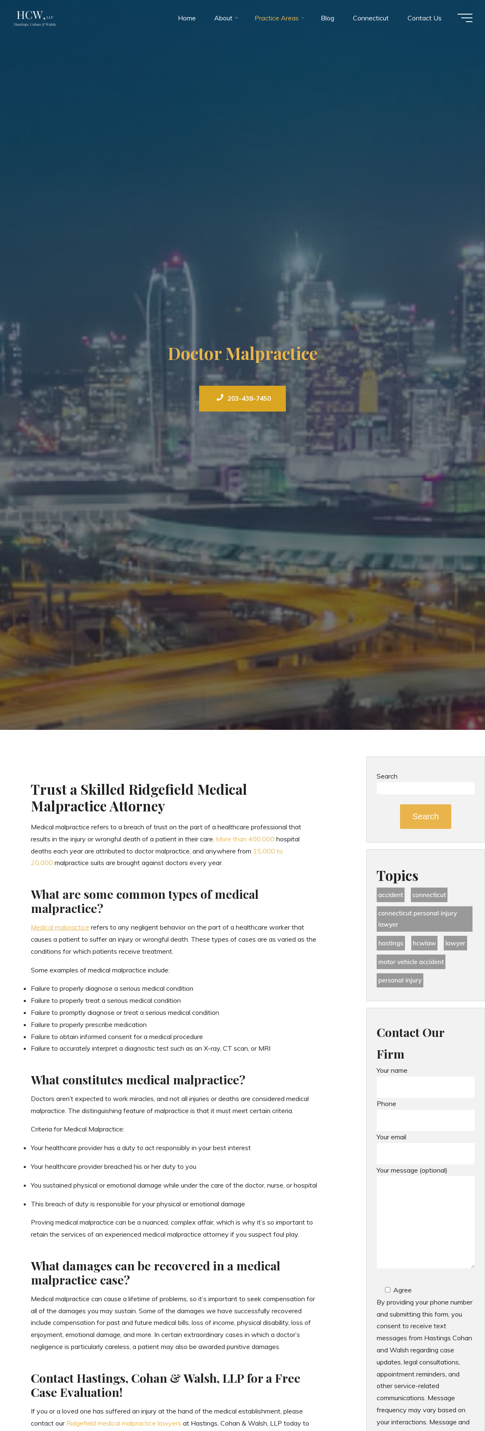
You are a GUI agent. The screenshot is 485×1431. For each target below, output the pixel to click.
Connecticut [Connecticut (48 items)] (432, 895)
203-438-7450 (244, 398)
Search (387, 776)
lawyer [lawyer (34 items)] (459, 946)
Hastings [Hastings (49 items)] (391, 946)
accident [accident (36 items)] (391, 895)
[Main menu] (460, 20)
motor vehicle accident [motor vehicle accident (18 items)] (413, 966)
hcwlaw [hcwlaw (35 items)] (427, 946)
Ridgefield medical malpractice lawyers (123, 1423)
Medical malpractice (60, 927)
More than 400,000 (245, 839)
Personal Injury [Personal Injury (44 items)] (401, 985)
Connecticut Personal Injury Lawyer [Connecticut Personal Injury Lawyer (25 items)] (420, 921)
